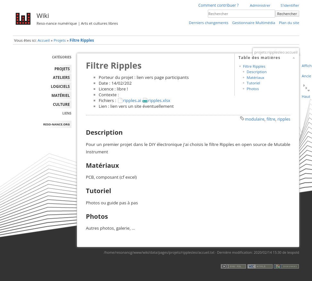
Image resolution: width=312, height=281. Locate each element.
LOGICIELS (60, 86)
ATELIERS (61, 77)
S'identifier (290, 5)
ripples (283, 119)
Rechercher (287, 13)
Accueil (44, 40)
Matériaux (255, 77)
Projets (60, 40)
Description (256, 71)
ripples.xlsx (159, 100)
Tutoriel (253, 83)
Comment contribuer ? (218, 5)
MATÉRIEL (61, 95)
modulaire (255, 119)
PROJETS (62, 68)
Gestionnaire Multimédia (253, 22)
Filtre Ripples (82, 40)
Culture (61, 104)
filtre (270, 119)
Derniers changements (208, 22)
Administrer (260, 5)
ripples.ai (132, 100)
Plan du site (289, 22)
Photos (253, 88)
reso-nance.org (56, 124)
